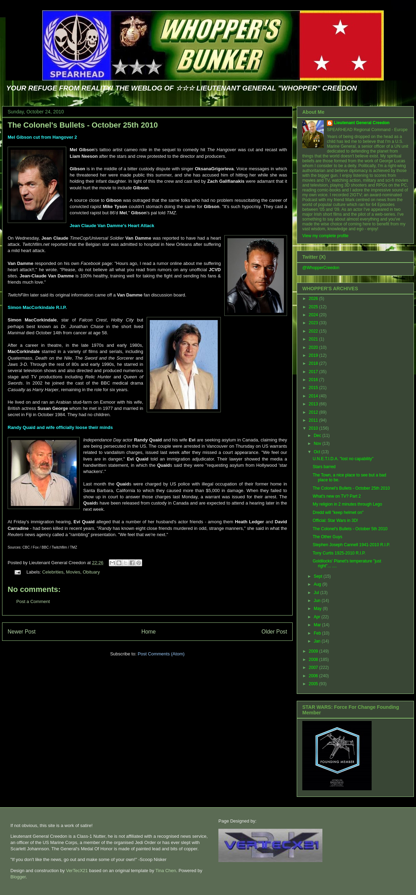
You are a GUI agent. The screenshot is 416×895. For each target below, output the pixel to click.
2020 (314, 347)
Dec (318, 435)
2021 (314, 339)
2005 (314, 683)
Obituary (91, 572)
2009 (314, 651)
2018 (314, 363)
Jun (318, 600)
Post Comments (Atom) (161, 653)
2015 (314, 387)
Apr (317, 616)
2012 (314, 412)
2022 (314, 331)
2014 (314, 396)
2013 (314, 404)
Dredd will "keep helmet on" (338, 512)
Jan (318, 641)
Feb (318, 633)
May (318, 608)
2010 (314, 428)
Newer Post (22, 632)
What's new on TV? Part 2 (337, 496)
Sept (318, 576)
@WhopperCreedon (320, 267)
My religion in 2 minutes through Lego (347, 504)
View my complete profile (325, 235)
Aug (318, 584)
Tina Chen (165, 870)
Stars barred (324, 466)
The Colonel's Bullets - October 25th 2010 (83, 125)
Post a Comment (33, 601)
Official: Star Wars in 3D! (335, 520)
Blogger (18, 876)
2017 (314, 371)
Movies (73, 572)
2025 (314, 306)
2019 (314, 355)
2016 (314, 379)
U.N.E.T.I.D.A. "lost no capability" (343, 458)
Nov (318, 443)
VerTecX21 (77, 870)
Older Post (274, 632)
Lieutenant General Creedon (362, 122)
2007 (314, 667)
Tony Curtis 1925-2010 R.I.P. (339, 553)
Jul (317, 592)
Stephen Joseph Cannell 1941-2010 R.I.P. (351, 544)
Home (148, 632)
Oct (317, 451)
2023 (314, 322)
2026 (314, 298)
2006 (314, 675)
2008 (314, 659)
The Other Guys (327, 536)
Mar (318, 624)
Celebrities (52, 572)
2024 (314, 314)
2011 (314, 420)
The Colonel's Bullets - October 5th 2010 (350, 528)
